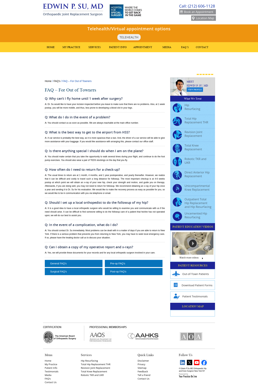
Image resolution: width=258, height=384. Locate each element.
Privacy (141, 364)
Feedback (143, 371)
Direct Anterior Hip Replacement (191, 174)
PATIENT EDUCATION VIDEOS (193, 226)
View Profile (195, 90)
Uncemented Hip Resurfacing (190, 215)
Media (167, 47)
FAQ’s (185, 47)
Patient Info (118, 47)
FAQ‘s (48, 378)
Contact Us (51, 382)
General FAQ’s (58, 263)
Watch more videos (193, 258)
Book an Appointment (196, 12)
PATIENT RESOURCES (192, 265)
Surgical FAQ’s (58, 271)
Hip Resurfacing (186, 107)
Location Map (203, 18)
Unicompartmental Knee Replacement (191, 188)
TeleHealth (129, 37)
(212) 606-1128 (201, 6)
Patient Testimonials (190, 296)
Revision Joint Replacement (187, 134)
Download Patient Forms (192, 285)
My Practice (71, 47)
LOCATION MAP (193, 306)
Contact (202, 47)
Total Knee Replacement (187, 147)
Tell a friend (144, 375)
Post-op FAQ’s (118, 271)
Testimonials (51, 371)
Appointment (142, 47)
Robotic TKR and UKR (189, 161)
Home (51, 47)
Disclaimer (143, 360)
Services (94, 47)
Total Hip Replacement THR (190, 121)
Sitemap (142, 367)
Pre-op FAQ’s (117, 263)
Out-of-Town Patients (190, 274)
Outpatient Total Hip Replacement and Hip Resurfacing (192, 203)
